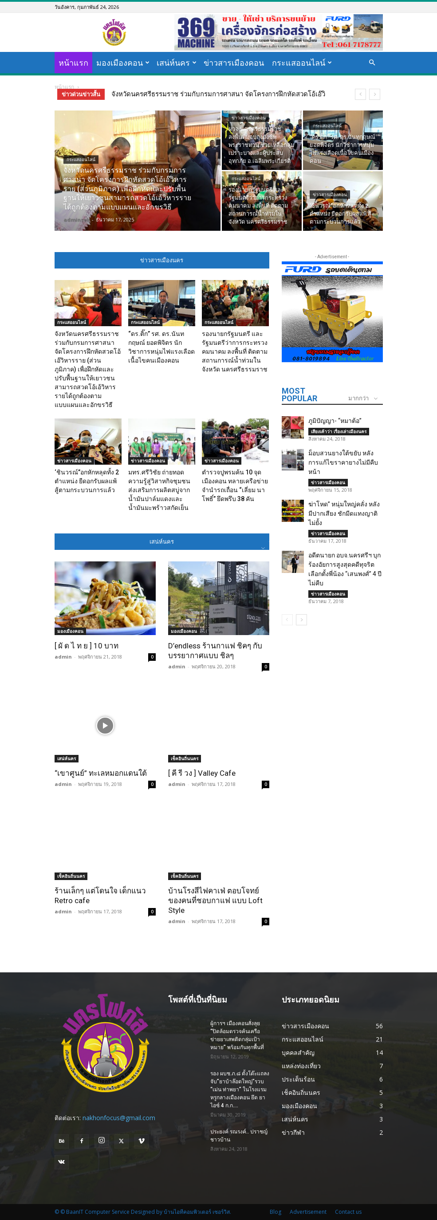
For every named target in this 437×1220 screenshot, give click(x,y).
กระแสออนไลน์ (302, 62)
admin (63, 656)
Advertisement (308, 1212)
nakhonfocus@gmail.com (119, 1117)
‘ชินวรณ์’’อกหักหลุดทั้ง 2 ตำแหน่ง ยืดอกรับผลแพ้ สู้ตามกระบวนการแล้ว (87, 481)
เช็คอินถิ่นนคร (184, 758)
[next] (374, 94)
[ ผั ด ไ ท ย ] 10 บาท (86, 645)
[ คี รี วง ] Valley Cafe (202, 773)
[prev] (360, 94)
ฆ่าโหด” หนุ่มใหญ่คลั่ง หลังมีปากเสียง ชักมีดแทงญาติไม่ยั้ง (344, 513)
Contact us (348, 1212)
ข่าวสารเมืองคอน (234, 62)
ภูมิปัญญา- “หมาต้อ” (335, 420)
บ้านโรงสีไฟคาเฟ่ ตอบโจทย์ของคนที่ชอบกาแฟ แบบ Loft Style (215, 900)
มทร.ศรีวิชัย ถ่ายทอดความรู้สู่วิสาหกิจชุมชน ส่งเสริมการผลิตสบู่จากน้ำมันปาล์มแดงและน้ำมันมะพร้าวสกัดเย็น (159, 490)
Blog (275, 1212)
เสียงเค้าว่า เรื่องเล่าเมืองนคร (338, 431)
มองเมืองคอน (123, 62)
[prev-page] (287, 619)
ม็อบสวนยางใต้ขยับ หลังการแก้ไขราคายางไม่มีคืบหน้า (343, 462)
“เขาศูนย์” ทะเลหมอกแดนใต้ (101, 773)
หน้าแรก (73, 62)
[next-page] (301, 619)
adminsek (76, 219)
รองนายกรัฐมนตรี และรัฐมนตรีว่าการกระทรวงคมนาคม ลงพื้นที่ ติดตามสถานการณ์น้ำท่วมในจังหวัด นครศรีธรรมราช (235, 351)
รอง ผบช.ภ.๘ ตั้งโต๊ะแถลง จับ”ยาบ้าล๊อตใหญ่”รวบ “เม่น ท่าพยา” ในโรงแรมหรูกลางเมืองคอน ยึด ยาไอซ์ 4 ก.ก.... (239, 1089)
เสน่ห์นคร (177, 62)
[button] (372, 63)
